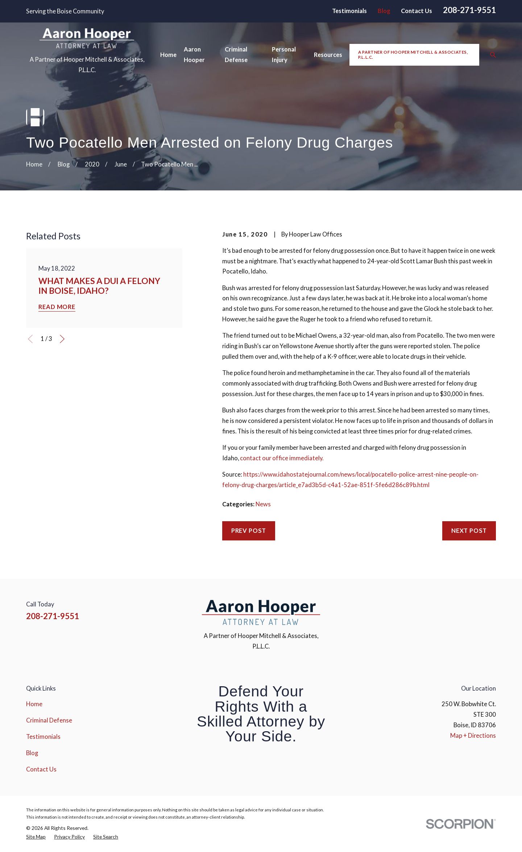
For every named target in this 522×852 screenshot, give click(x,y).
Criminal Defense (49, 720)
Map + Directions (473, 735)
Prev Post (248, 530)
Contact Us (416, 11)
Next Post (469, 530)
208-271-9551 (469, 10)
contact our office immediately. (281, 458)
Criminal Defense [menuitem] (236, 54)
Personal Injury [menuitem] (284, 54)
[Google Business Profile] (492, 610)
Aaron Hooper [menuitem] (194, 54)
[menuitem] (36, 836)
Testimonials (349, 11)
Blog (384, 11)
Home (34, 704)
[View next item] (62, 339)
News (263, 504)
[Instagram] (454, 610)
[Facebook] (435, 610)
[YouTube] (473, 610)
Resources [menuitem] (328, 54)
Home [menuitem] (168, 54)
